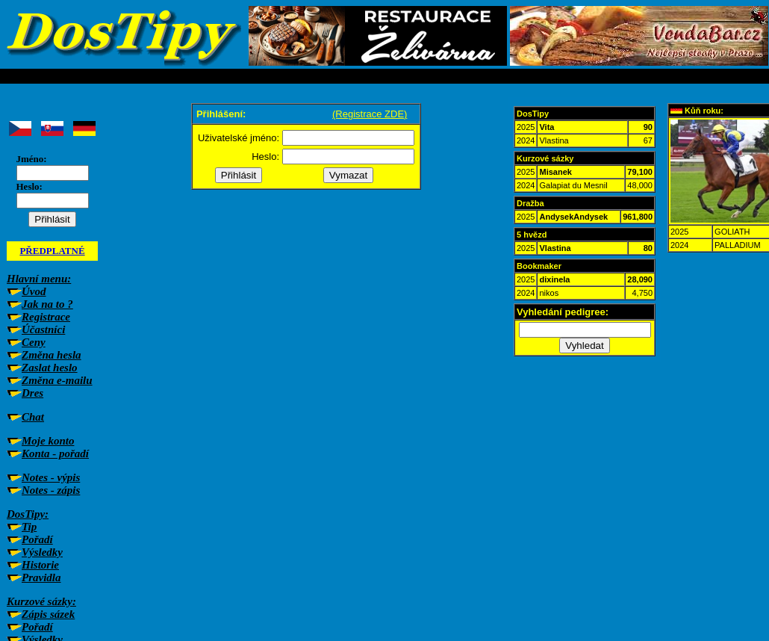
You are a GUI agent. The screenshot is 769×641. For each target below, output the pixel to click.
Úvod (34, 291)
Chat (33, 417)
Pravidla (41, 577)
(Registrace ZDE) (369, 114)
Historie (40, 565)
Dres (32, 393)
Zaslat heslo (50, 368)
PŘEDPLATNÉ (51, 250)
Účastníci (43, 329)
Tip (29, 527)
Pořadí (37, 539)
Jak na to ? (47, 304)
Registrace (46, 317)
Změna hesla (51, 355)
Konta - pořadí (55, 453)
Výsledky (42, 552)
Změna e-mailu (57, 380)
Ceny (34, 342)
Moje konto (48, 441)
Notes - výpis (51, 477)
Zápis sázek (48, 614)
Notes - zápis (51, 490)
